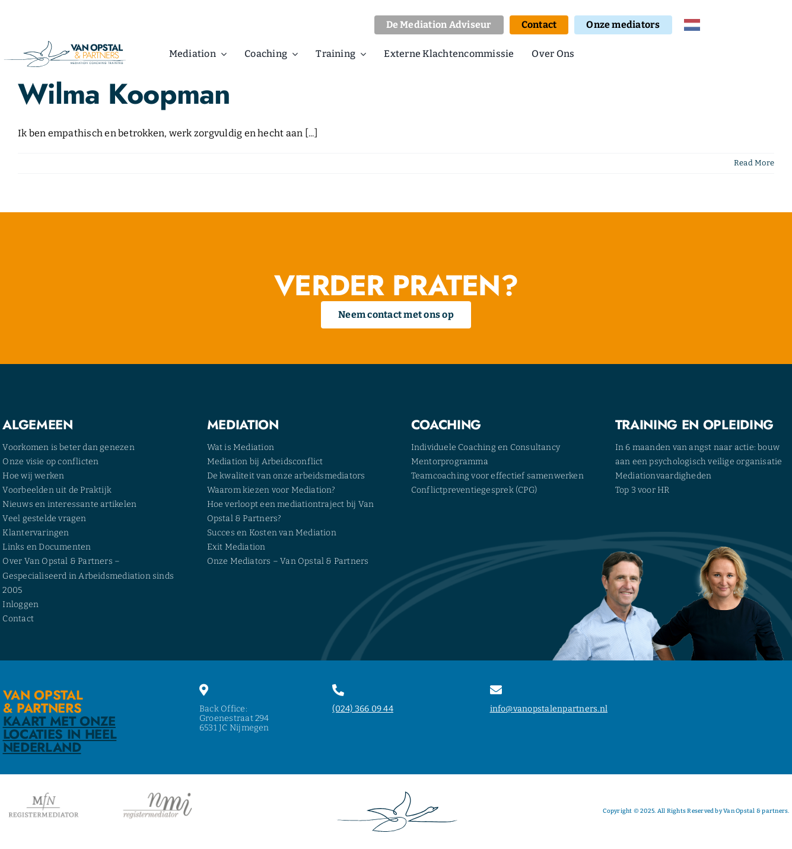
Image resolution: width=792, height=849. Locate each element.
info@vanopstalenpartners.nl (548, 709)
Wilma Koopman (124, 94)
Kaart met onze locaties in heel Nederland (60, 734)
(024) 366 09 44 (362, 709)
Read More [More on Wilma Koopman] (754, 162)
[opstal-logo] (64, 45)
